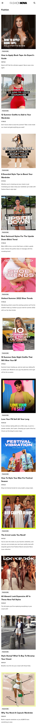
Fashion (5, 51)
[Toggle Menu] (2, 3)
